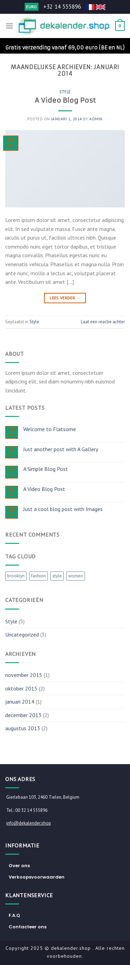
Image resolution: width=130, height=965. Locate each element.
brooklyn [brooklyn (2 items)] (16, 576)
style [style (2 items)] (57, 576)
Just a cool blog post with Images (63, 509)
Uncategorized (22, 634)
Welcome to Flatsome (49, 429)
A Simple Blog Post (45, 469)
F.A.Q (14, 915)
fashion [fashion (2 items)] (38, 576)
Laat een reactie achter (103, 322)
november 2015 (23, 674)
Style (65, 92)
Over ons (19, 865)
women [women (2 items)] (75, 576)
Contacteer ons (27, 927)
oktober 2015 (21, 688)
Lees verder (65, 298)
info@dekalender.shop (28, 823)
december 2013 (23, 715)
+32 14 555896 (62, 6)
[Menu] (9, 25)
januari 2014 (19, 701)
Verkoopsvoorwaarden (36, 877)
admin (96, 119)
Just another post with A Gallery (60, 449)
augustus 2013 (22, 728)
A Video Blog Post (65, 100)
